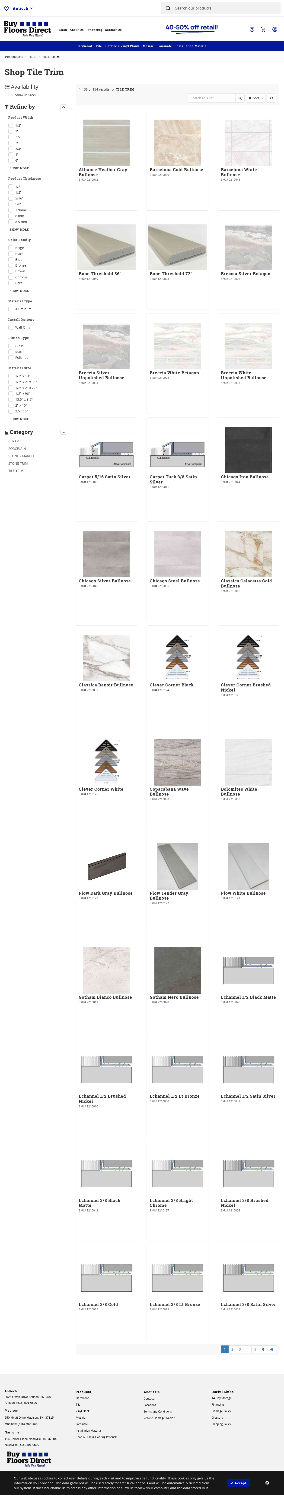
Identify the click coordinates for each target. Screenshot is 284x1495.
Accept (238, 1483)
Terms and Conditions (158, 1411)
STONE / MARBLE (21, 456)
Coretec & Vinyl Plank (122, 46)
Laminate (164, 46)
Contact (149, 1398)
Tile (99, 46)
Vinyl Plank (82, 1411)
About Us (77, 30)
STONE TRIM (18, 463)
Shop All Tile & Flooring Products (97, 1437)
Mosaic (148, 46)
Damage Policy (221, 1411)
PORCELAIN (17, 448)
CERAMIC (15, 441)
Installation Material (192, 46)
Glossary (217, 1417)
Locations (150, 1405)
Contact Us (113, 30)
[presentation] (63, 106)
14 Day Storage (222, 1398)
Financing (94, 30)
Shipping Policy (221, 1424)
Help (251, 29)
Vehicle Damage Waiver (159, 1418)
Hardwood (84, 46)
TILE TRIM (15, 471)
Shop (63, 30)
